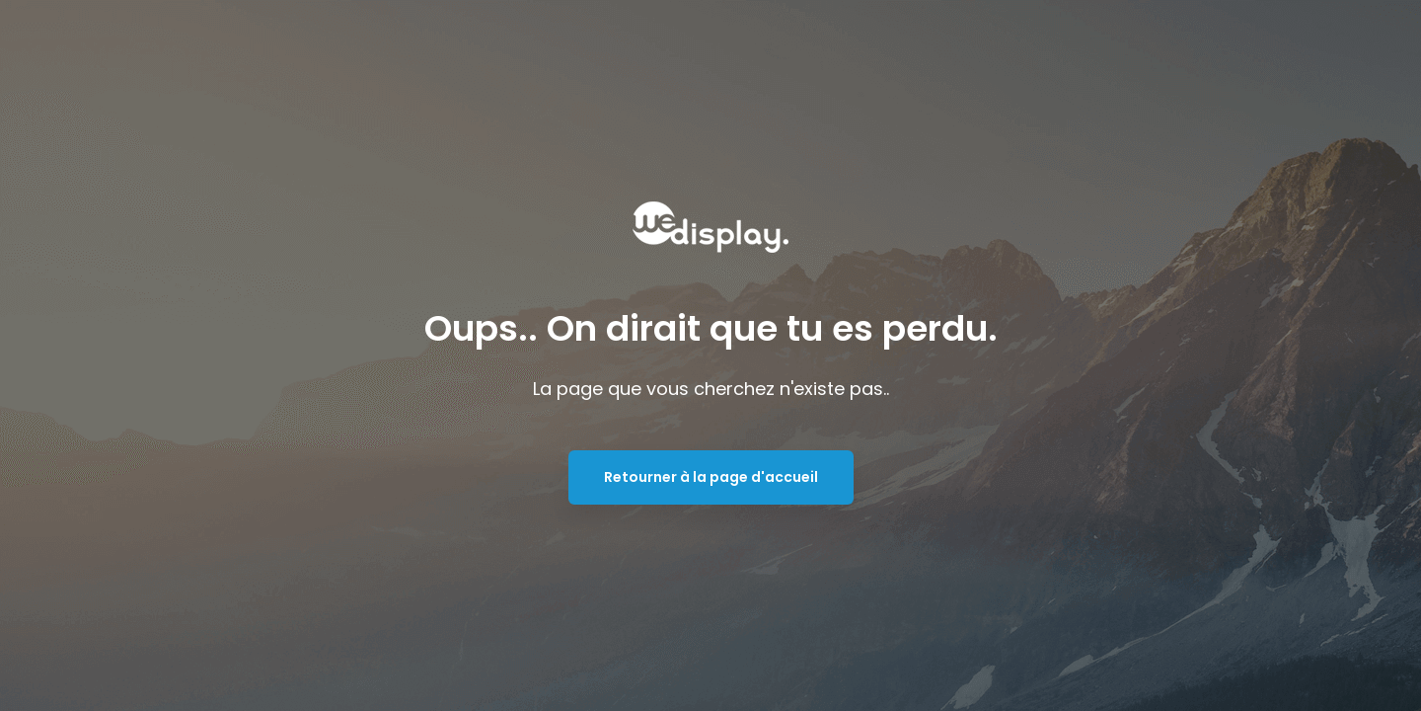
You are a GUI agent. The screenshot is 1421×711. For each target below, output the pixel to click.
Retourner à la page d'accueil (711, 477)
